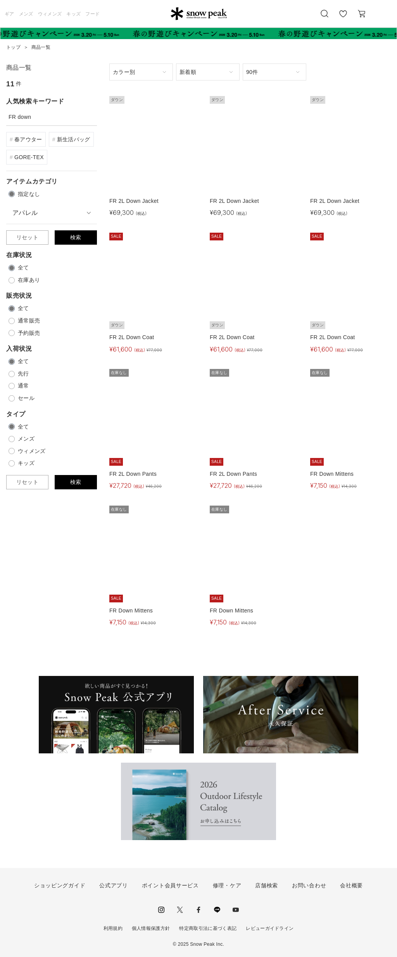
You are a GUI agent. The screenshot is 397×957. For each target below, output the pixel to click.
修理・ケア (227, 885)
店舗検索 (266, 885)
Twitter (180, 910)
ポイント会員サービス (170, 885)
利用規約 (113, 928)
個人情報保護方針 (151, 928)
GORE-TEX (29, 157)
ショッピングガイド (59, 885)
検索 (75, 237)
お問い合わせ (309, 885)
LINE (217, 910)
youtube (236, 910)
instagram (161, 910)
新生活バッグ (73, 139)
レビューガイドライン (269, 928)
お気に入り (343, 17)
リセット (27, 237)
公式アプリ (113, 885)
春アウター (28, 139)
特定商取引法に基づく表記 (207, 928)
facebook (198, 910)
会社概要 (351, 885)
